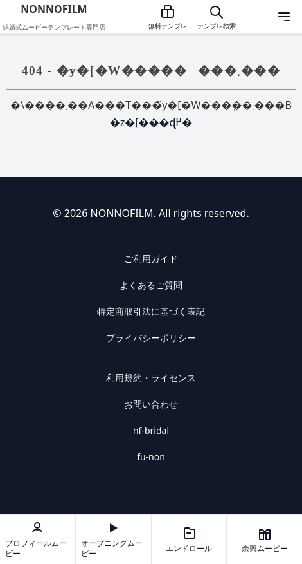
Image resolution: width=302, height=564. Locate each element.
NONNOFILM (54, 9)
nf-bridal (151, 430)
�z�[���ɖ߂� (151, 122)
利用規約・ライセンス (151, 377)
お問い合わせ (151, 404)
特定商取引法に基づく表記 (151, 311)
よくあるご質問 (151, 285)
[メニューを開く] (284, 16)
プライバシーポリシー (151, 338)
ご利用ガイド (151, 258)
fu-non (151, 457)
